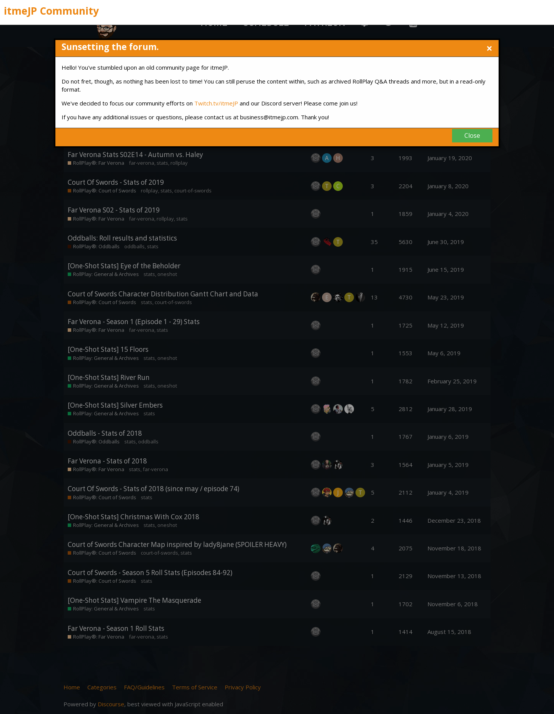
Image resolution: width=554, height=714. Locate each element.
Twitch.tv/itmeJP (216, 103)
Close (472, 135)
